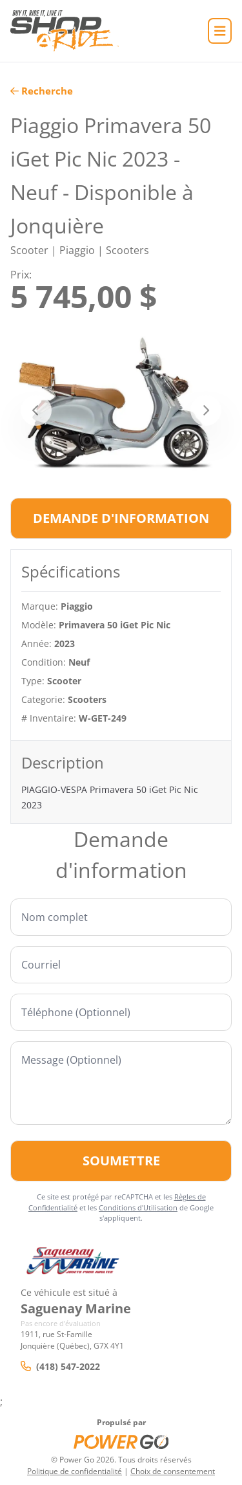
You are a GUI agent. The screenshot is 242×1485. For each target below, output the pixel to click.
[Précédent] (36, 410)
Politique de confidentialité (74, 1471)
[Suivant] (205, 410)
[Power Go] (121, 1441)
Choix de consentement (172, 1471)
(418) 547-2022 (60, 1366)
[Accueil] (64, 30)
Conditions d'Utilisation (138, 1207)
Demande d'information (121, 518)
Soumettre (121, 1160)
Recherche (41, 90)
